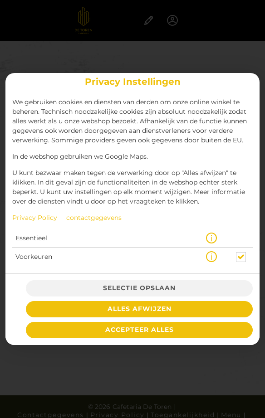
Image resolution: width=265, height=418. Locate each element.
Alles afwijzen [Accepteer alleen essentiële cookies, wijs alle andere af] (140, 309)
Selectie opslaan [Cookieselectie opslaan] (139, 288)
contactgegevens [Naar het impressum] (94, 218)
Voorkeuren (33, 257)
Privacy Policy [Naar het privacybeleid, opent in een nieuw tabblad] (34, 218)
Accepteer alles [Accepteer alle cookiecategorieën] (139, 330)
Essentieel (31, 238)
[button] (211, 238)
